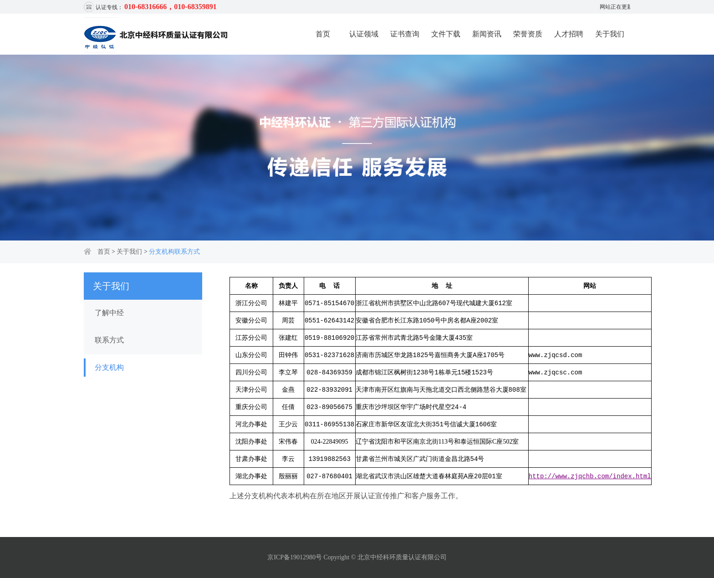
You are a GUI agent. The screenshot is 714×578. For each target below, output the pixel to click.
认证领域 (363, 34)
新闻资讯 (486, 34)
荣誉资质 (527, 34)
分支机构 (109, 367)
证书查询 (404, 34)
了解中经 (109, 313)
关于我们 (609, 34)
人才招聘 (568, 34)
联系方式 (109, 340)
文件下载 (445, 34)
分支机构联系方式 (174, 251)
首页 (323, 34)
